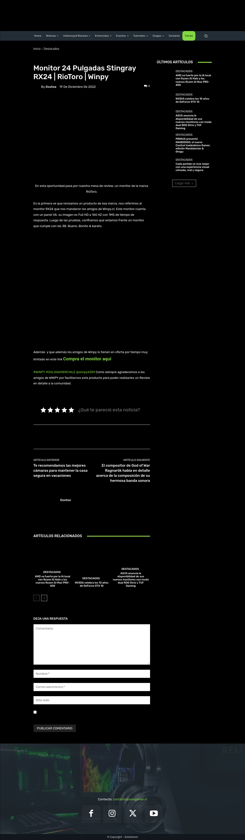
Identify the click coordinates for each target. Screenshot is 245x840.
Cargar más (184, 183)
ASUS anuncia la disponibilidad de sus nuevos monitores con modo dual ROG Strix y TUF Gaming (131, 580)
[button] (206, 36)
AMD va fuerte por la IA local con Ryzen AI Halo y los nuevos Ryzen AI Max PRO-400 (52, 581)
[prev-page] (36, 598)
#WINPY (39, 372)
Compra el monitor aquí (87, 359)
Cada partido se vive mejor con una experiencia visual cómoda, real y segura (192, 167)
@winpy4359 (85, 372)
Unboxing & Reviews (71, 59)
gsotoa (51, 86)
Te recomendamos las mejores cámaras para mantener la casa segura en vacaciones (60, 470)
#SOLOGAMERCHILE (60, 372)
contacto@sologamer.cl (130, 799)
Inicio (37, 49)
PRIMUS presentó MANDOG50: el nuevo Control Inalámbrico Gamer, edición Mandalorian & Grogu (193, 145)
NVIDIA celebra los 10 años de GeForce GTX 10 (91, 584)
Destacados (51, 49)
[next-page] (44, 598)
